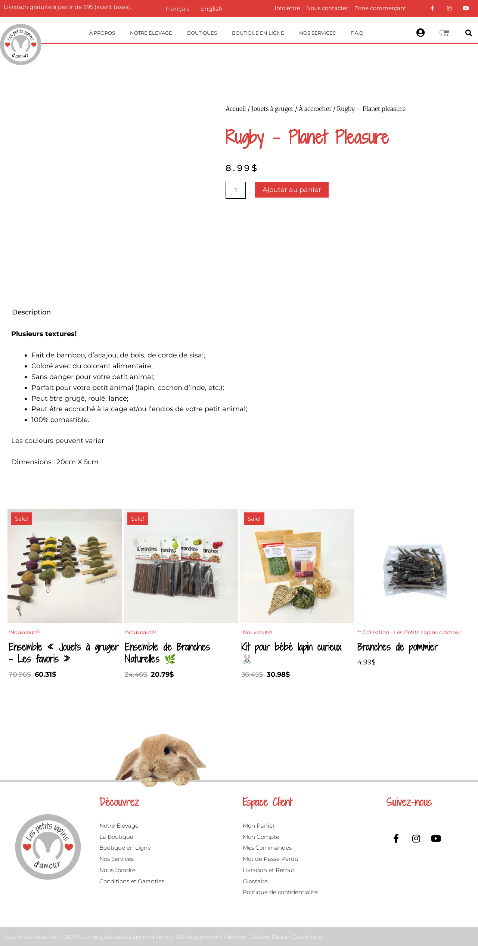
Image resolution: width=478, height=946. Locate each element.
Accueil (236, 108)
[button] (468, 33)
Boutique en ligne (258, 33)
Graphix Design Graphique (285, 936)
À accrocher (315, 108)
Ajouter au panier (292, 190)
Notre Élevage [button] (151, 33)
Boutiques (202, 33)
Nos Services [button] (317, 33)
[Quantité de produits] (236, 190)
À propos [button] (102, 33)
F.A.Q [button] (357, 33)
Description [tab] (31, 312)
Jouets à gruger (272, 108)
